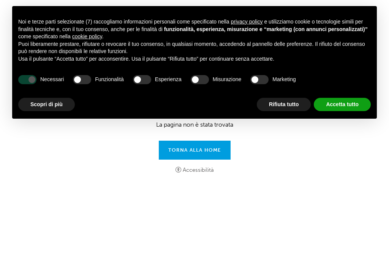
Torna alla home (194, 150)
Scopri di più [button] (46, 104)
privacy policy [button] (247, 22)
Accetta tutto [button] (342, 104)
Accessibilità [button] (198, 169)
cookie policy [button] (87, 36)
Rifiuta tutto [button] (284, 104)
